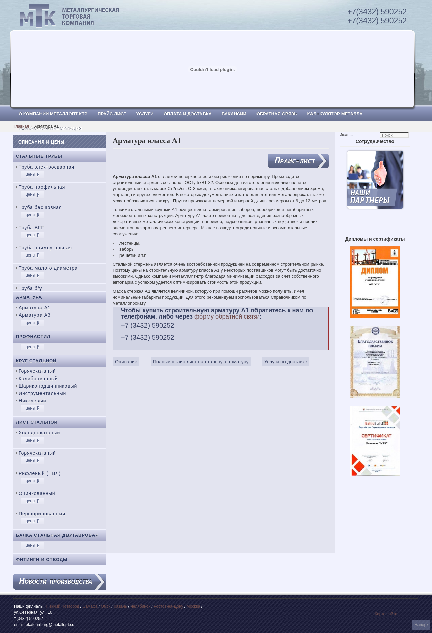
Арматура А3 (35, 315)
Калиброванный (38, 378)
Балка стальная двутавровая (57, 535)
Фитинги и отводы (42, 559)
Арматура (29, 297)
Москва (193, 606)
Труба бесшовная (40, 207)
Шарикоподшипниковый (48, 386)
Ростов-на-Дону (168, 606)
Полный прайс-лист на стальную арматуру (201, 361)
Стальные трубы (39, 156)
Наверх (421, 624)
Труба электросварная (46, 167)
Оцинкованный (37, 493)
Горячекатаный (37, 371)
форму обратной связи (227, 316)
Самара (90, 606)
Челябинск (140, 606)
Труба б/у (30, 288)
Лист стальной (37, 422)
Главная (21, 126)
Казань (120, 606)
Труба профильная (42, 187)
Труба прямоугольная (45, 247)
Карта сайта (386, 614)
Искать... (346, 135)
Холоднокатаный (39, 432)
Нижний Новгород (62, 606)
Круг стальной (36, 360)
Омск (105, 606)
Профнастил (33, 336)
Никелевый (32, 400)
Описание (126, 361)
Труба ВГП (32, 227)
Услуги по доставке (285, 361)
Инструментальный (42, 393)
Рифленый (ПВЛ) (40, 473)
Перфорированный (42, 513)
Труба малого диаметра (48, 268)
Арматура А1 (35, 307)
